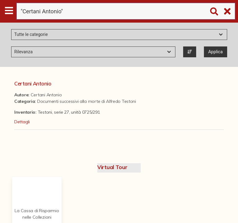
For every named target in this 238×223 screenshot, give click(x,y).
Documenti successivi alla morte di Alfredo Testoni (86, 101)
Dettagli (22, 122)
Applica (215, 51)
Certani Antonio (32, 83)
